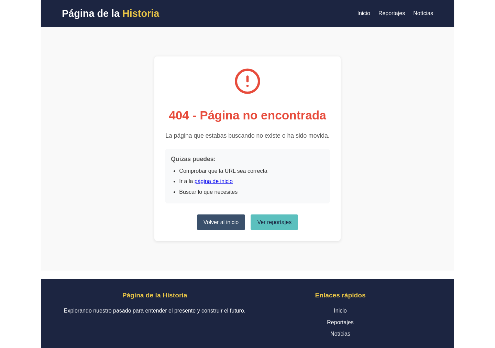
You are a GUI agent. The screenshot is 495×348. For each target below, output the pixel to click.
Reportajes (391, 13)
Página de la (110, 13)
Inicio (363, 13)
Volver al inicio (221, 222)
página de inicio (214, 181)
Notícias (423, 13)
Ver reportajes (274, 222)
